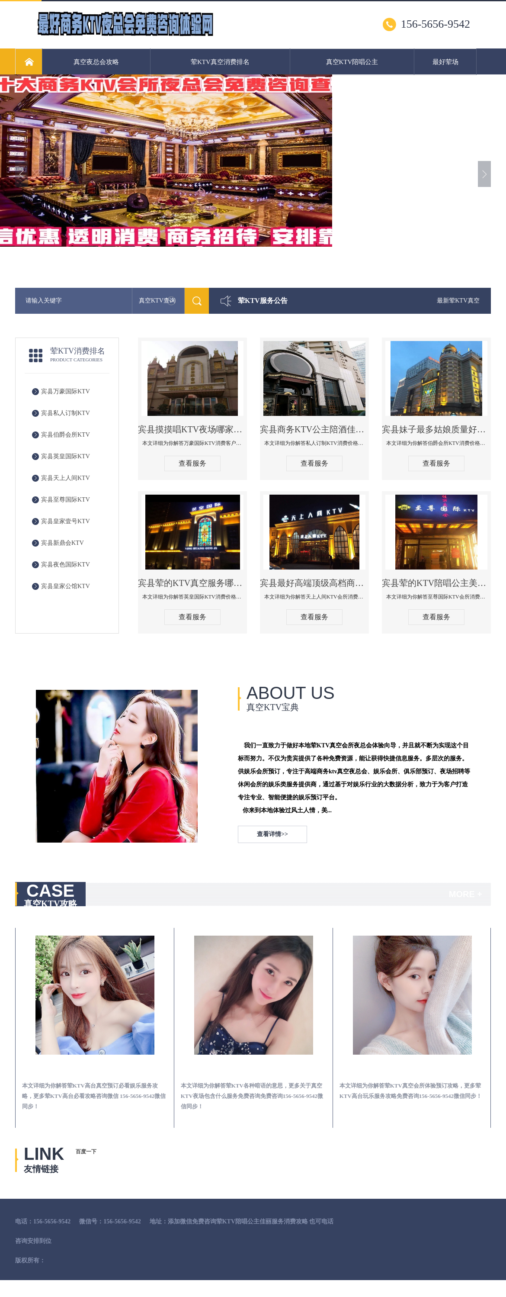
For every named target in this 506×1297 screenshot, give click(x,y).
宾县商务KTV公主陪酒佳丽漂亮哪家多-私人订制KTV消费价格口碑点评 (314, 429)
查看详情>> (272, 834)
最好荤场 (445, 61)
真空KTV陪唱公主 (352, 61)
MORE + (465, 894)
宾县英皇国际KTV (65, 456)
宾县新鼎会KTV (62, 543)
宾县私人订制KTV (65, 413)
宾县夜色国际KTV (65, 564)
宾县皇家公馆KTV (65, 586)
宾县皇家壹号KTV (65, 521)
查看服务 (192, 463)
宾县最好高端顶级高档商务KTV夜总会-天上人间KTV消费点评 (314, 583)
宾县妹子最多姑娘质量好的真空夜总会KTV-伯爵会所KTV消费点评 (436, 429)
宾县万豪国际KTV (65, 391)
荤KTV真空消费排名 (220, 61)
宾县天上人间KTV (65, 478)
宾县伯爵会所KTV (65, 434)
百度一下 (86, 1152)
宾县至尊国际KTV (65, 499)
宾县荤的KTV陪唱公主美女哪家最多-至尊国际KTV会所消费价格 (436, 583)
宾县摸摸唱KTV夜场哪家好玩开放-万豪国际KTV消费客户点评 (192, 429)
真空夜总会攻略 (96, 61)
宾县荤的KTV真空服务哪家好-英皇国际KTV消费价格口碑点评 (192, 583)
